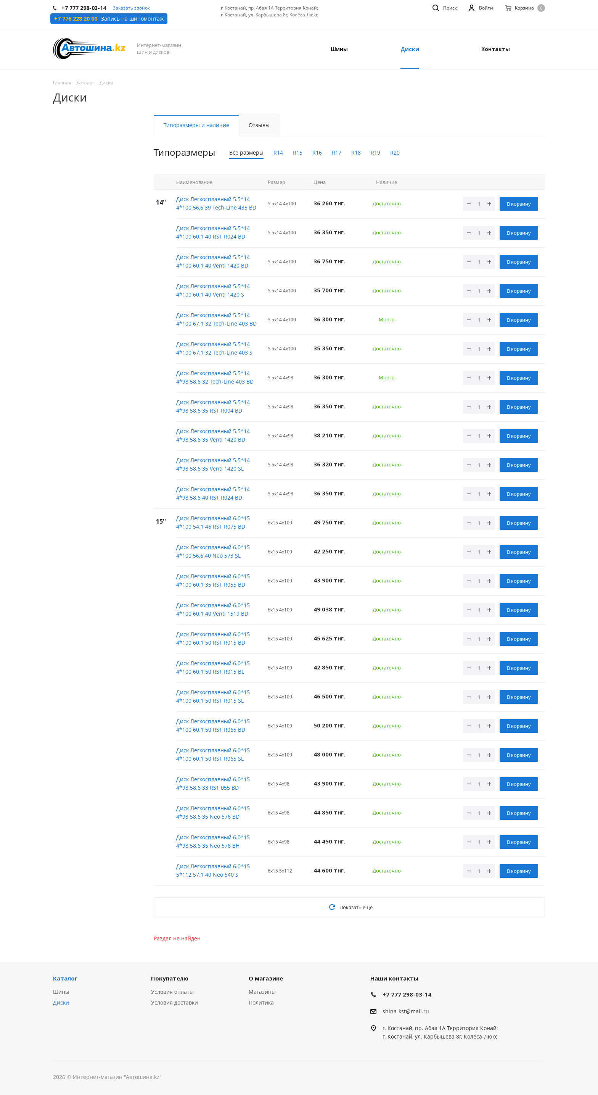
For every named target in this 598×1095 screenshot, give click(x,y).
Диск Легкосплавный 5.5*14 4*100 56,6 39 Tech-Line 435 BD (216, 203)
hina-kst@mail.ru (407, 1011)
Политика (261, 1002)
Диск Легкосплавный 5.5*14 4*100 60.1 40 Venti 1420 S (213, 290)
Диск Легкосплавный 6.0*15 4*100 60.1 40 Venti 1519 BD (213, 609)
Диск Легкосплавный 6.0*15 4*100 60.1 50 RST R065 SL (213, 754)
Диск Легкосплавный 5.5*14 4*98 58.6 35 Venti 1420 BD (213, 435)
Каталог (65, 978)
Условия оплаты (172, 991)
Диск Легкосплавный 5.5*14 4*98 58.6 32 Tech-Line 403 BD (215, 377)
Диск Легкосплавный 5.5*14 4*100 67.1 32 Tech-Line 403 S (214, 348)
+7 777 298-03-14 (407, 994)
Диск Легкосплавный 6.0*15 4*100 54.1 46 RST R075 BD (213, 522)
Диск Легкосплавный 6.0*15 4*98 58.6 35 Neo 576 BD (213, 812)
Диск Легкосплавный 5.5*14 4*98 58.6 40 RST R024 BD (213, 493)
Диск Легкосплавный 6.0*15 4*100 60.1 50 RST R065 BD (213, 725)
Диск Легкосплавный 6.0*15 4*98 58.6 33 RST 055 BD (213, 783)
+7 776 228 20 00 (75, 18)
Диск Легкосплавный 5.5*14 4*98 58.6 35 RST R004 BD (213, 406)
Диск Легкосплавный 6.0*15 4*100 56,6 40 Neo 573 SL (213, 551)
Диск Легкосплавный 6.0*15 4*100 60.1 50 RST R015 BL (213, 667)
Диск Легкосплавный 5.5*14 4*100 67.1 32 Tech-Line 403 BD (216, 319)
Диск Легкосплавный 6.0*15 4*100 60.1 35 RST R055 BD (213, 580)
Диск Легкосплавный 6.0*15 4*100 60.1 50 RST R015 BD (213, 638)
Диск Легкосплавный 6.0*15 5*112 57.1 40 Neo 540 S (213, 870)
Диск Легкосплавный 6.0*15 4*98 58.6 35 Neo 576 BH (213, 841)
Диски (61, 1002)
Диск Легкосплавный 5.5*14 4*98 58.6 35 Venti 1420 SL (213, 464)
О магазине (266, 978)
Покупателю (169, 978)
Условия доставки (174, 1002)
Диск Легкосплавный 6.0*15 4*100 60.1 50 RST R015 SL (213, 696)
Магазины (262, 991)
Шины (61, 991)
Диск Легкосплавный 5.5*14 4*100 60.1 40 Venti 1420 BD (213, 261)
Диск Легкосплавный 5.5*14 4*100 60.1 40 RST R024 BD (213, 232)
